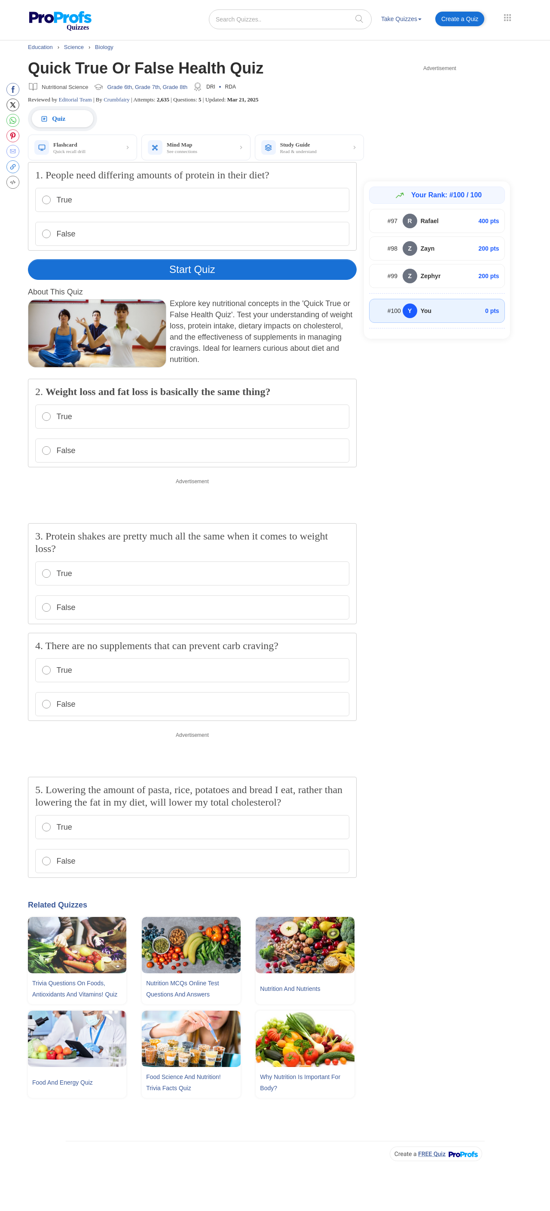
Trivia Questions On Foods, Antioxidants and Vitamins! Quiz (74, 989)
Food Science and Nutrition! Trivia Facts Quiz (183, 1082)
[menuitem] (401, 20)
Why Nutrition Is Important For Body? (300, 1082)
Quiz (52, 118)
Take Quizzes (401, 18)
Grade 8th (174, 87)
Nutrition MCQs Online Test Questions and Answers (182, 989)
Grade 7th (147, 87)
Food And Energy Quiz (62, 1082)
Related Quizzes (57, 905)
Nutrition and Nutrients (290, 988)
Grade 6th (119, 87)
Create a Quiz (459, 18)
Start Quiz (192, 269)
